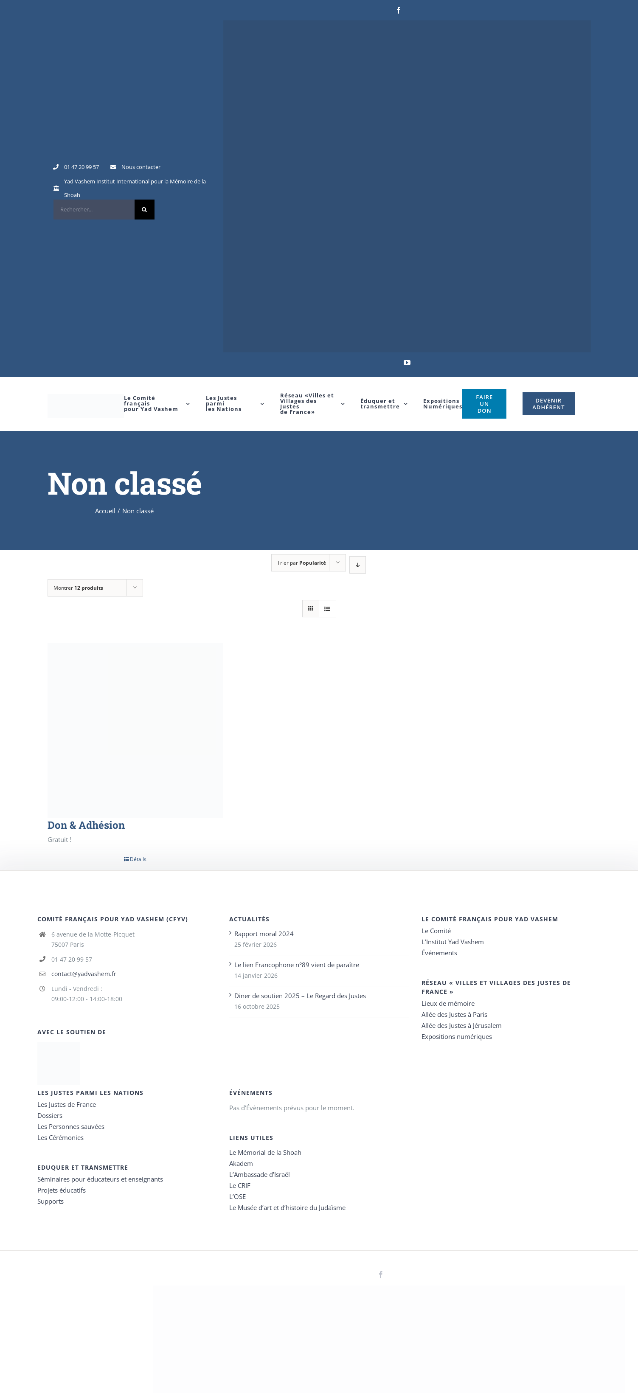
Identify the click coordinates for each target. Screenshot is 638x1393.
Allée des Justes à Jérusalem (462, 1025)
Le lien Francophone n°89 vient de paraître (296, 964)
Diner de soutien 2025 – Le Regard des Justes (300, 995)
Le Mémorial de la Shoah (265, 1152)
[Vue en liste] (327, 608)
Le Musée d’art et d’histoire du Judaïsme (287, 1207)
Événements (439, 952)
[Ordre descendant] (357, 565)
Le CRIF (239, 1185)
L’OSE (237, 1196)
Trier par (301, 562)
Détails (138, 859)
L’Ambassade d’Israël (259, 1174)
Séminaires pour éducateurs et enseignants (100, 1179)
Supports (50, 1201)
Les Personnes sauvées (70, 1126)
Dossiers (49, 1115)
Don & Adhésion (86, 825)
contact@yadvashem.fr (83, 974)
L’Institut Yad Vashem (453, 941)
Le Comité (436, 930)
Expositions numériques (457, 1036)
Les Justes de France (66, 1104)
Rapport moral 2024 (264, 933)
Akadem (241, 1163)
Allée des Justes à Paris (454, 1014)
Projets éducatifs (61, 1190)
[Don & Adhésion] (135, 730)
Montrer (78, 587)
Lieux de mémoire (448, 1003)
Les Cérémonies (60, 1137)
